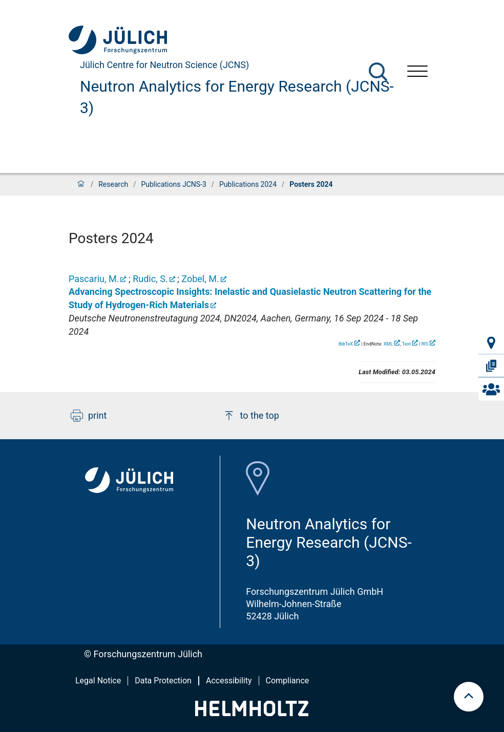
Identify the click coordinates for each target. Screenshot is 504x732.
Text (406, 344)
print (89, 416)
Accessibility (229, 680)
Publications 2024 (248, 184)
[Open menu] (417, 72)
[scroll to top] (469, 697)
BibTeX (346, 344)
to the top (251, 416)
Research (113, 184)
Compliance (287, 680)
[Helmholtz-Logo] (251, 712)
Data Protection (163, 680)
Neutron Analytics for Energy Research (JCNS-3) (237, 97)
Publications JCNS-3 (173, 184)
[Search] (378, 71)
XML (388, 344)
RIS (425, 344)
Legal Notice (98, 680)
